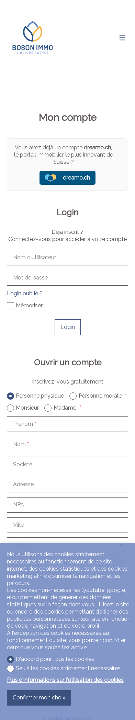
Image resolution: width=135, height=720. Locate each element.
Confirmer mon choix (39, 697)
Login (67, 327)
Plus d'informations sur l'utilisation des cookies (65, 680)
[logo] (32, 37)
